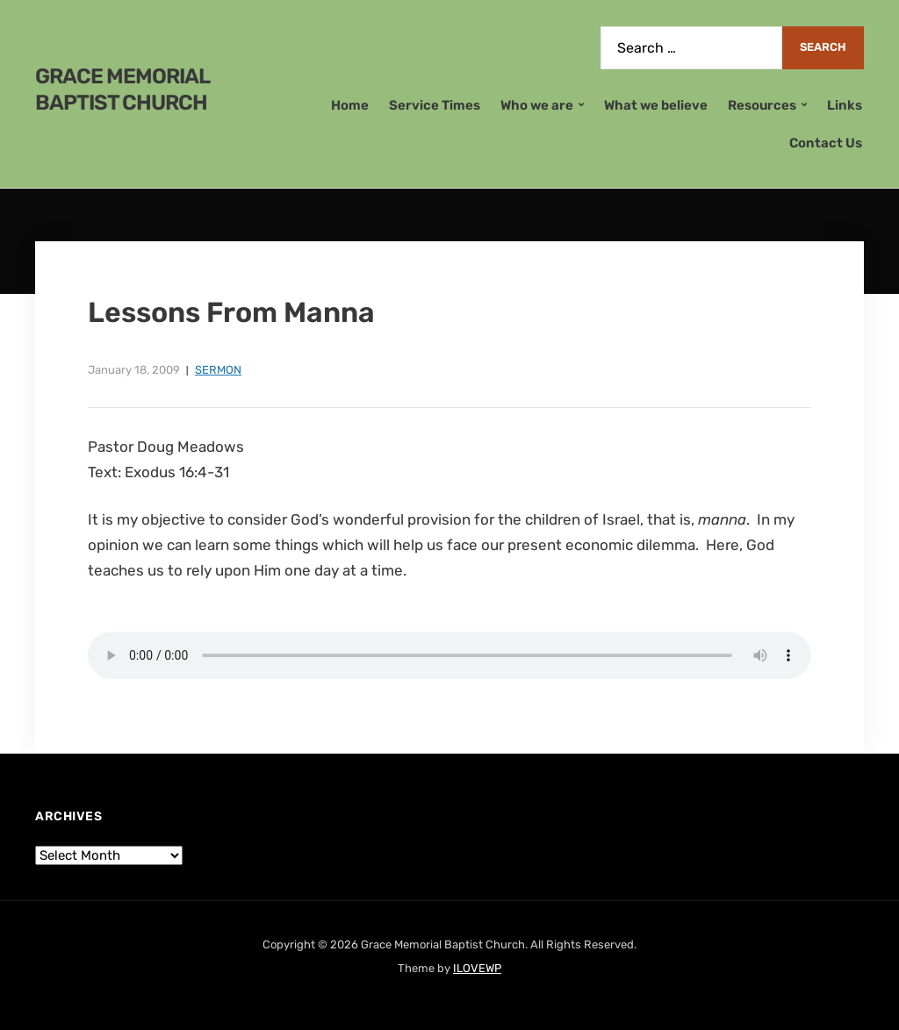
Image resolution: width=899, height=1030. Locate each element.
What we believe (656, 105)
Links (844, 105)
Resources (762, 105)
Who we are (536, 105)
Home (350, 105)
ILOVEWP (477, 968)
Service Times (434, 105)
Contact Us (825, 143)
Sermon (218, 369)
